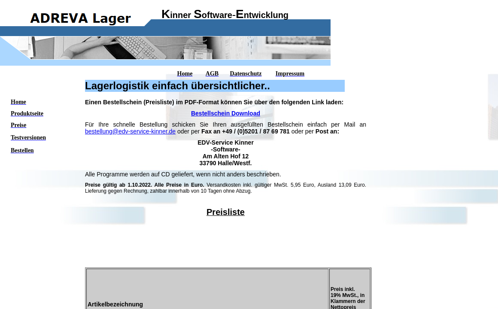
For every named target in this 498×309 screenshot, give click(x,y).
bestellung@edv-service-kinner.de (130, 131)
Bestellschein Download (225, 113)
